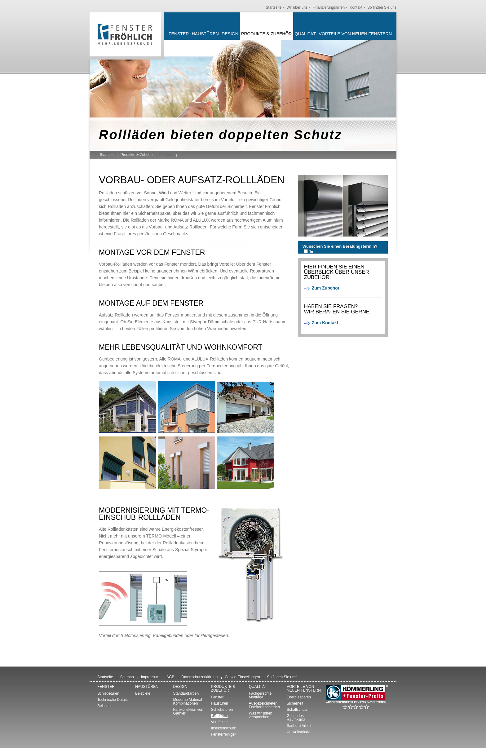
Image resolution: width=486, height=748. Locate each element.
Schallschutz (297, 709)
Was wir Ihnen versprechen (260, 715)
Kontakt (356, 7)
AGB (170, 677)
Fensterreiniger (223, 734)
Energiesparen (299, 697)
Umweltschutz (298, 732)
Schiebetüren (108, 693)
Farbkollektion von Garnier (188, 711)
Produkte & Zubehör (266, 33)
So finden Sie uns (381, 7)
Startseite (273, 7)
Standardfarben (186, 693)
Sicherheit (295, 703)
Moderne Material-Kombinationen (188, 701)
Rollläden (219, 716)
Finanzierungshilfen (328, 7)
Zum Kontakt (325, 322)
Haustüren (205, 33)
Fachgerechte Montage (260, 695)
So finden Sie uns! (282, 677)
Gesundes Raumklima (296, 717)
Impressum (150, 677)
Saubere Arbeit (299, 726)
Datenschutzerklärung (199, 677)
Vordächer (219, 722)
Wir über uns (296, 7)
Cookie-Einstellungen (242, 677)
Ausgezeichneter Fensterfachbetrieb (264, 705)
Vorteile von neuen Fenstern (355, 33)
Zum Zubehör (325, 287)
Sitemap (127, 677)
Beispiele (105, 706)
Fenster (179, 33)
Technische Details (112, 700)
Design (230, 33)
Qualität (305, 33)
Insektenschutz (223, 728)
